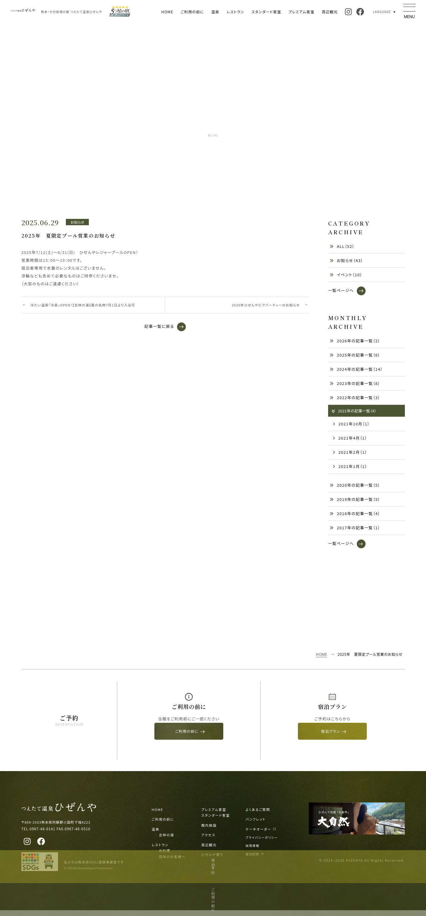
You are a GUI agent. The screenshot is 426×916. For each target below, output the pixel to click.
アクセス (208, 840)
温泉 (215, 11)
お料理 (164, 856)
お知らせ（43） (346, 260)
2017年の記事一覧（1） (355, 528)
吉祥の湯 (166, 840)
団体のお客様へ (172, 862)
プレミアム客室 (302, 11)
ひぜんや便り (212, 860)
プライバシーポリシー (262, 843)
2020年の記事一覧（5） (355, 485)
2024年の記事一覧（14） (356, 370)
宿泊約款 (255, 859)
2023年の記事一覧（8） (355, 384)
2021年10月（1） (351, 424)
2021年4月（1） (350, 438)
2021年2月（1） (350, 453)
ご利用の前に (192, 11)
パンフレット (256, 825)
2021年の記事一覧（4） (353, 411)
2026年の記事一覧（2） (355, 341)
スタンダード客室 (266, 11)
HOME (167, 11)
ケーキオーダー (261, 834)
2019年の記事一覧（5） (355, 500)
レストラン (235, 11)
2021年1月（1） (350, 467)
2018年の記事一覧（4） (355, 514)
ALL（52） (342, 246)
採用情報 (253, 851)
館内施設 (209, 830)
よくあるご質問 (258, 815)
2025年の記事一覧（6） (355, 355)
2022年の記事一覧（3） (355, 398)
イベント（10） (346, 274)
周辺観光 (330, 11)
